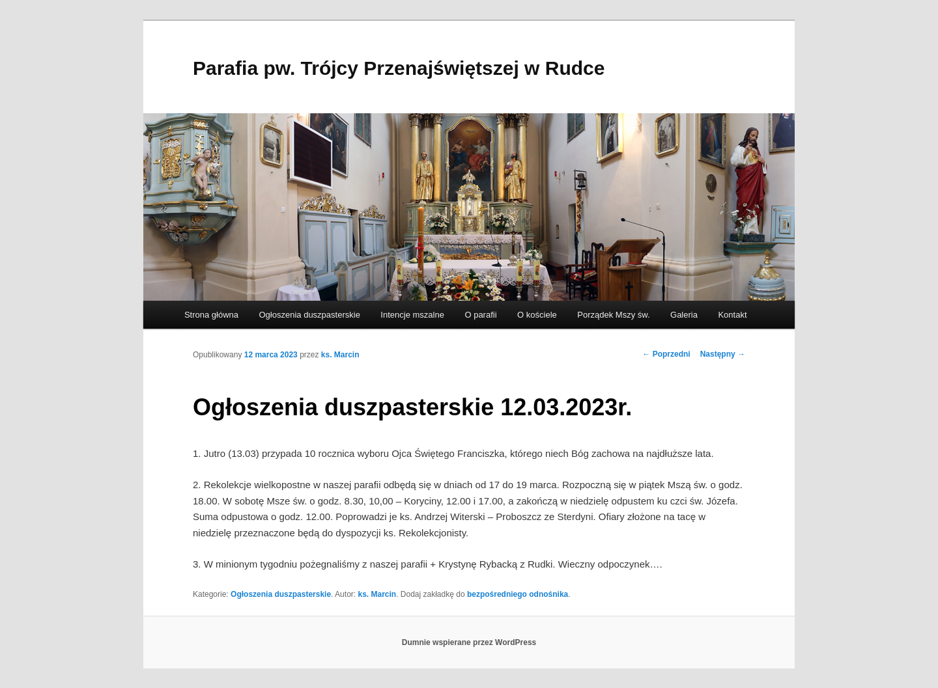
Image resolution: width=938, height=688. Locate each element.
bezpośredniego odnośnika (517, 594)
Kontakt (732, 315)
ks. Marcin (340, 354)
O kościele (537, 315)
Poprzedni (666, 354)
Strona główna (211, 315)
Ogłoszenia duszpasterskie (309, 315)
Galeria (684, 315)
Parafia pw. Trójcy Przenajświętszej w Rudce (398, 68)
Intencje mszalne (412, 315)
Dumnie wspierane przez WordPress (469, 642)
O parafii (480, 315)
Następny (722, 354)
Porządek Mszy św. (613, 315)
